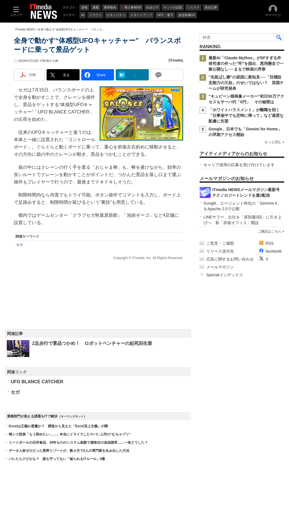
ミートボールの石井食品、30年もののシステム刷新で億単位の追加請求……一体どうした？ (78, 442)
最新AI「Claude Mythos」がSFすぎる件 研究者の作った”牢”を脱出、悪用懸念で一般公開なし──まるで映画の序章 (247, 63)
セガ (19, 245)
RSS (270, 243)
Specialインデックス (224, 275)
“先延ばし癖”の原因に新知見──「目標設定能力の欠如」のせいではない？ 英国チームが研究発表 (246, 83)
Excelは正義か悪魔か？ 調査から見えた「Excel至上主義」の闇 (58, 426)
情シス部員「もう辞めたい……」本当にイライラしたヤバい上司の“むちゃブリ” (70, 434)
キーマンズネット (72, 416)
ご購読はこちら (269, 231)
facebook (274, 251)
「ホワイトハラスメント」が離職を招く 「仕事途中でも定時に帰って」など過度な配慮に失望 (246, 115)
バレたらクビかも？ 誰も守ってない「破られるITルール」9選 (57, 459)
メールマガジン (220, 267)
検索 (279, 37)
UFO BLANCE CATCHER (37, 381)
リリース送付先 (220, 251)
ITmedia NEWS (25, 29)
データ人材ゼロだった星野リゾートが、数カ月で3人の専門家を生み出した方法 (69, 451)
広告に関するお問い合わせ (230, 259)
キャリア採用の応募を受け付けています (239, 165)
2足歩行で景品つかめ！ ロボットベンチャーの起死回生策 (92, 343)
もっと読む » (274, 142)
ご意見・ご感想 (220, 243)
